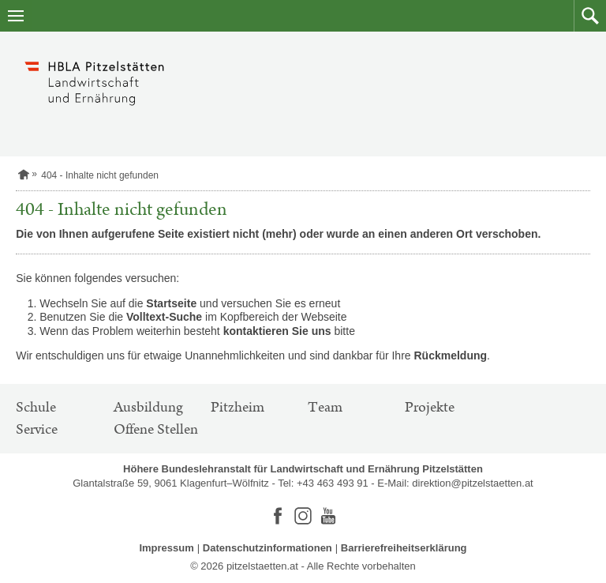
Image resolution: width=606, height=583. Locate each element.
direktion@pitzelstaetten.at (472, 483)
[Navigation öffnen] (16, 16)
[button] (590, 16)
